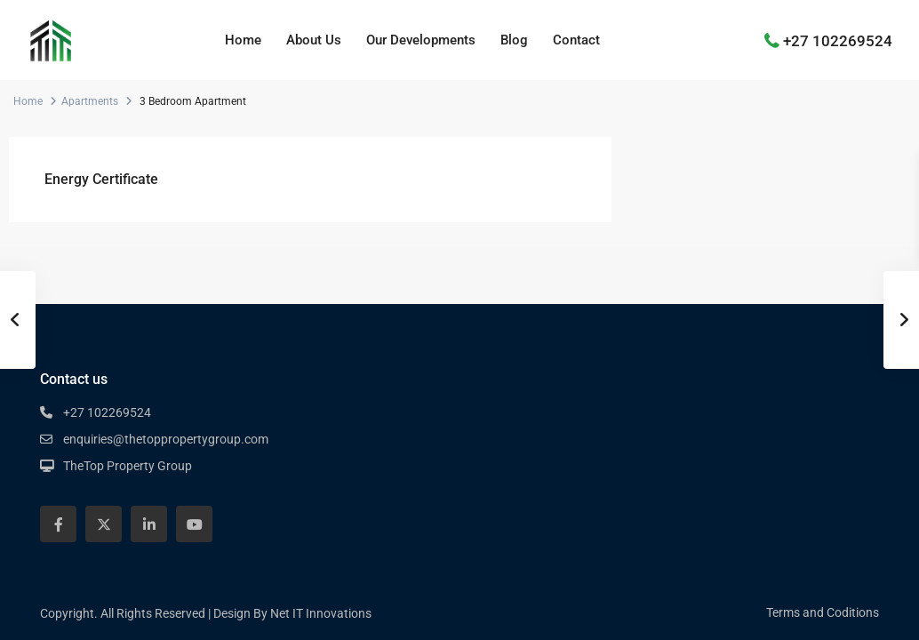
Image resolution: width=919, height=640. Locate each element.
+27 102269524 (837, 40)
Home (243, 40)
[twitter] (103, 524)
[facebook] (58, 524)
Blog (514, 40)
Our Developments (420, 40)
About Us (313, 40)
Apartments (89, 101)
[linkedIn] (149, 524)
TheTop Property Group (127, 466)
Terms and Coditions (822, 612)
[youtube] (194, 524)
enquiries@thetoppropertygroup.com (165, 439)
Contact (576, 40)
